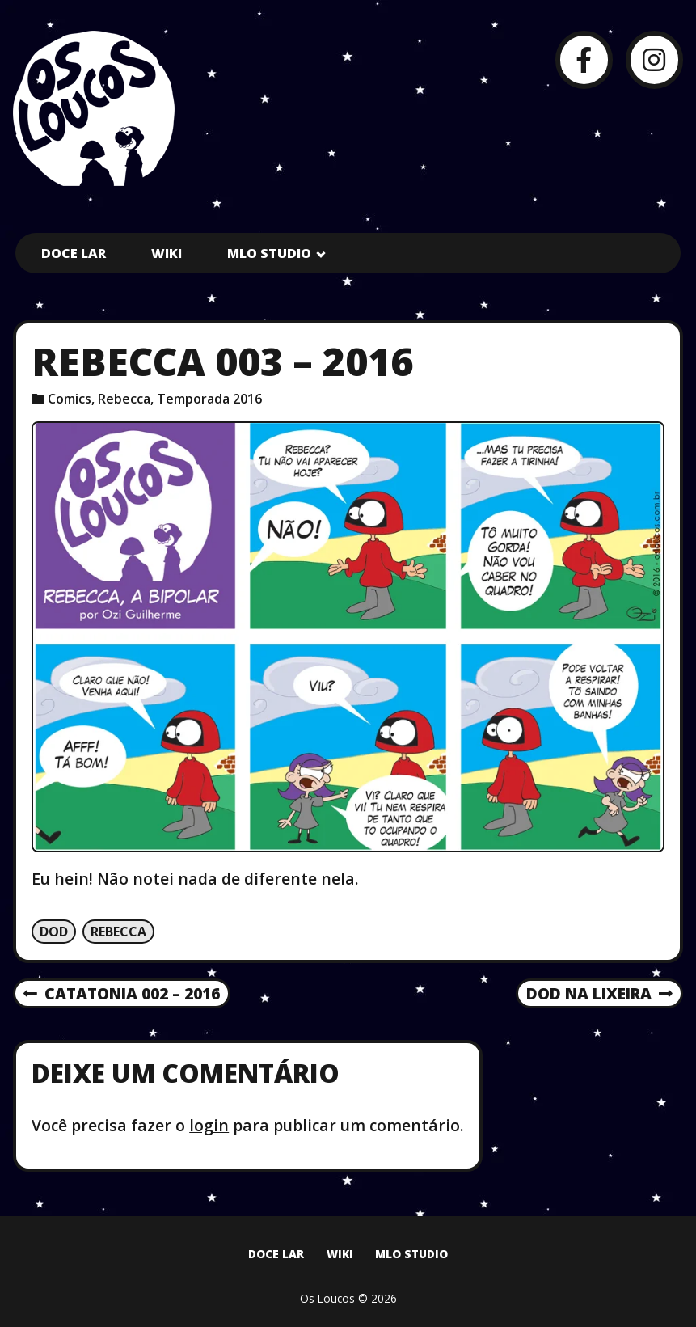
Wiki (166, 253)
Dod (54, 931)
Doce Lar (73, 253)
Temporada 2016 (209, 399)
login (209, 1125)
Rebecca (124, 399)
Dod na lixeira (599, 995)
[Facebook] (584, 59)
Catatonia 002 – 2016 (122, 995)
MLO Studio (269, 253)
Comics (69, 399)
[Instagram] (654, 59)
